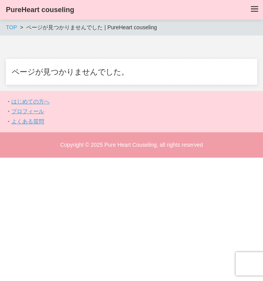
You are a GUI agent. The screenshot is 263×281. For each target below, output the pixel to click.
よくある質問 (27, 121)
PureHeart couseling (40, 10)
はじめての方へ (30, 101)
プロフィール (27, 111)
